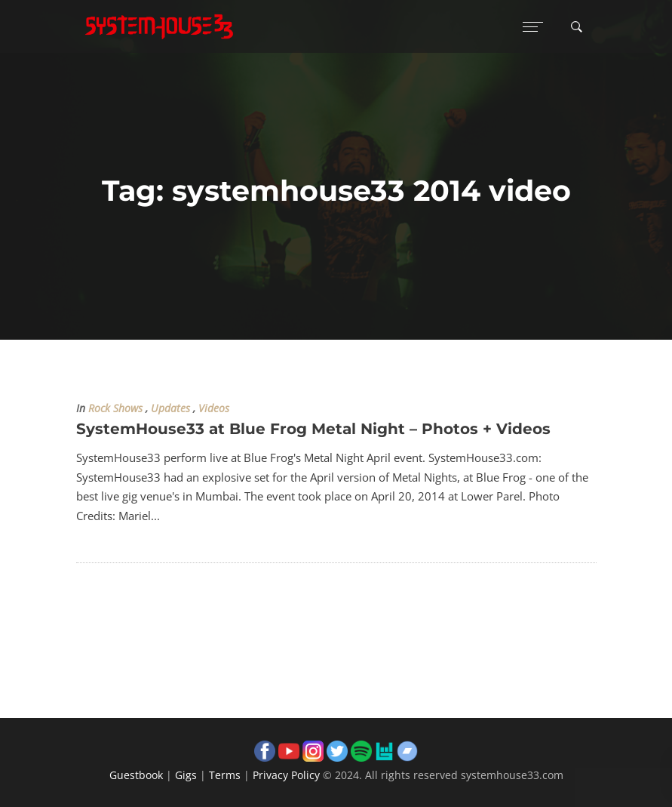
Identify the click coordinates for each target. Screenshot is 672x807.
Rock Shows (115, 408)
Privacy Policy (286, 775)
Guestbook (136, 775)
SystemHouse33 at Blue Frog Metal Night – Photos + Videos (313, 429)
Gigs (186, 775)
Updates (170, 408)
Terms (225, 775)
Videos (213, 408)
